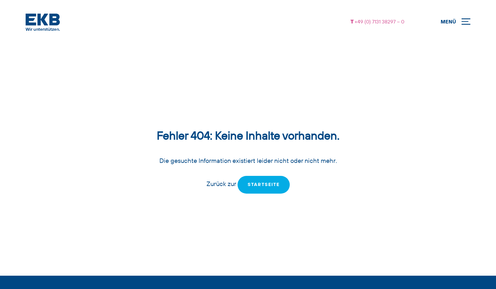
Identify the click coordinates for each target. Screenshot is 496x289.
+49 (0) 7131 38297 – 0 (378, 22)
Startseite (264, 185)
